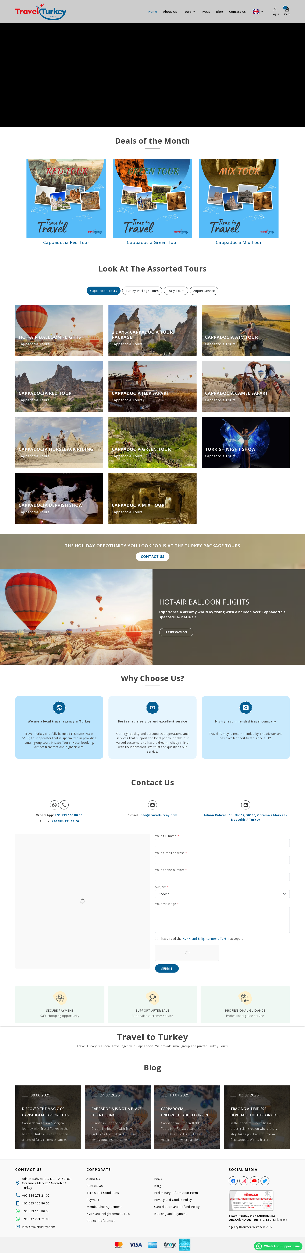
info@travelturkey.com (158, 815)
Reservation (176, 632)
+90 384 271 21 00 (65, 821)
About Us (170, 12)
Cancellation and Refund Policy (177, 1207)
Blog (219, 12)
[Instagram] (243, 1180)
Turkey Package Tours (142, 291)
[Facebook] (233, 1180)
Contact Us (237, 12)
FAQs (206, 12)
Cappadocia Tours (103, 291)
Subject (162, 887)
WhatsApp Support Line (278, 1246)
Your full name (167, 836)
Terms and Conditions (102, 1193)
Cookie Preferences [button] (100, 1221)
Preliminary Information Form (176, 1193)
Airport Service (204, 291)
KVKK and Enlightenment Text (204, 939)
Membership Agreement (104, 1207)
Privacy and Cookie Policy (173, 1200)
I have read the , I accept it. (201, 939)
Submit (167, 968)
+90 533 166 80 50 (68, 815)
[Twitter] (265, 1180)
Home (152, 12)
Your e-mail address (171, 853)
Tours (189, 12)
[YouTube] (254, 1180)
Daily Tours (176, 291)
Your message (167, 904)
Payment (93, 1200)
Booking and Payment (170, 1214)
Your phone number (171, 870)
